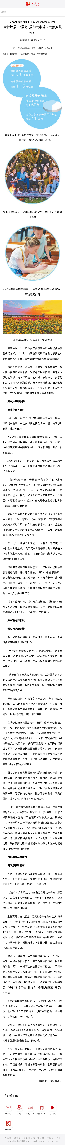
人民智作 (8, 1124)
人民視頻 (52, 1109)
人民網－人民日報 (44, 48)
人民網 (3, 12)
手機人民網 (30, 1109)
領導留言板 (41, 1109)
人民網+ (19, 1109)
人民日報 (8, 1109)
